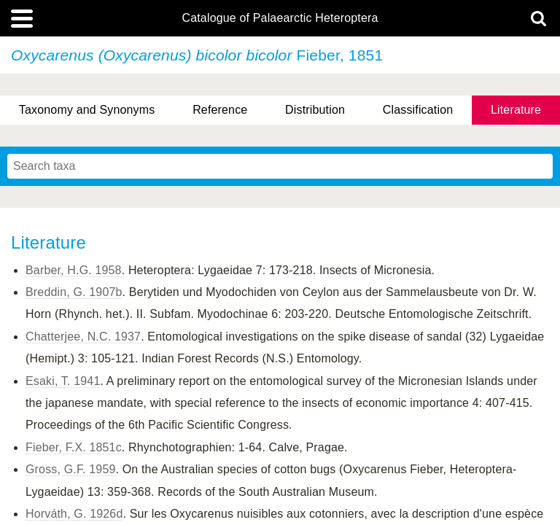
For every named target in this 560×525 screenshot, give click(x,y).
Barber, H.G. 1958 (74, 270)
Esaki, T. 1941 (63, 381)
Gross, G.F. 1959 (71, 469)
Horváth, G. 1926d (74, 514)
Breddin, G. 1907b (74, 292)
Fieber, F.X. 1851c (74, 447)
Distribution (315, 110)
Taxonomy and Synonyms (87, 110)
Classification (418, 110)
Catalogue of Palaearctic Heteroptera (280, 18)
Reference (219, 110)
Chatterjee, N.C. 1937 (83, 336)
